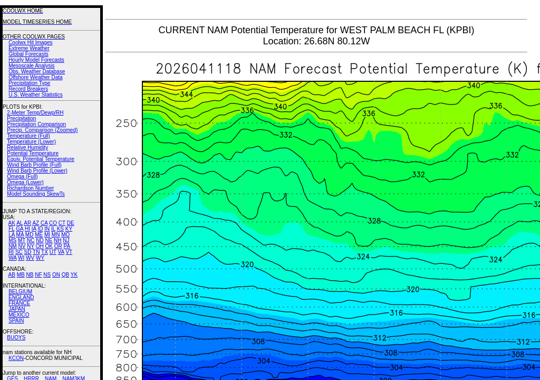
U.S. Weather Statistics (35, 95)
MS (12, 240)
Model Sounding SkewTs (36, 194)
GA (19, 229)
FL (11, 229)
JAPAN (16, 309)
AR (27, 223)
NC (30, 240)
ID (40, 229)
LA (11, 235)
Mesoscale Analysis (31, 66)
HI (27, 229)
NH (57, 240)
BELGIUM (20, 291)
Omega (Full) (22, 176)
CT (62, 223)
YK (74, 275)
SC (19, 252)
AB (11, 275)
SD (28, 252)
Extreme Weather (29, 48)
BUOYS (16, 337)
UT (53, 252)
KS (60, 229)
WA (12, 258)
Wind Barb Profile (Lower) (37, 171)
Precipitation (21, 118)
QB (65, 275)
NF (38, 275)
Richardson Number (30, 188)
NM (12, 246)
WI (21, 258)
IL (53, 229)
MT (21, 240)
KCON (16, 358)
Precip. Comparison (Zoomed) (42, 130)
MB (21, 275)
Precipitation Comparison (36, 124)
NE (48, 240)
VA (61, 252)
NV (21, 246)
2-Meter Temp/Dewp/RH (35, 113)
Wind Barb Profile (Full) (34, 165)
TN (36, 252)
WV (30, 258)
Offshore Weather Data (35, 77)
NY (30, 246)
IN (47, 229)
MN (56, 235)
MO (65, 235)
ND (39, 240)
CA (44, 223)
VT (68, 252)
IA (34, 229)
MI (47, 235)
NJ (66, 240)
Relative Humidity (27, 147)
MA (20, 235)
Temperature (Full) (28, 136)
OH (40, 246)
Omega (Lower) (25, 182)
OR (58, 246)
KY (68, 229)
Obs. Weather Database (36, 71)
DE (70, 223)
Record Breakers (28, 89)
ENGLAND (21, 297)
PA (66, 246)
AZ (35, 223)
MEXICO (18, 315)
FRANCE (19, 303)
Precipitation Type (29, 83)
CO (53, 223)
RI (11, 252)
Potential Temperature (33, 153)
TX (44, 252)
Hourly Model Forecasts (36, 60)
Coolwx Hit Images (30, 42)
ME (39, 235)
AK (11, 223)
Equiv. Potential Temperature (40, 159)
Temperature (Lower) (31, 142)
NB (29, 275)
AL (19, 223)
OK (48, 246)
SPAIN (16, 321)
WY (40, 258)
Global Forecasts (28, 54)
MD (29, 235)
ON (56, 275)
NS (47, 275)
